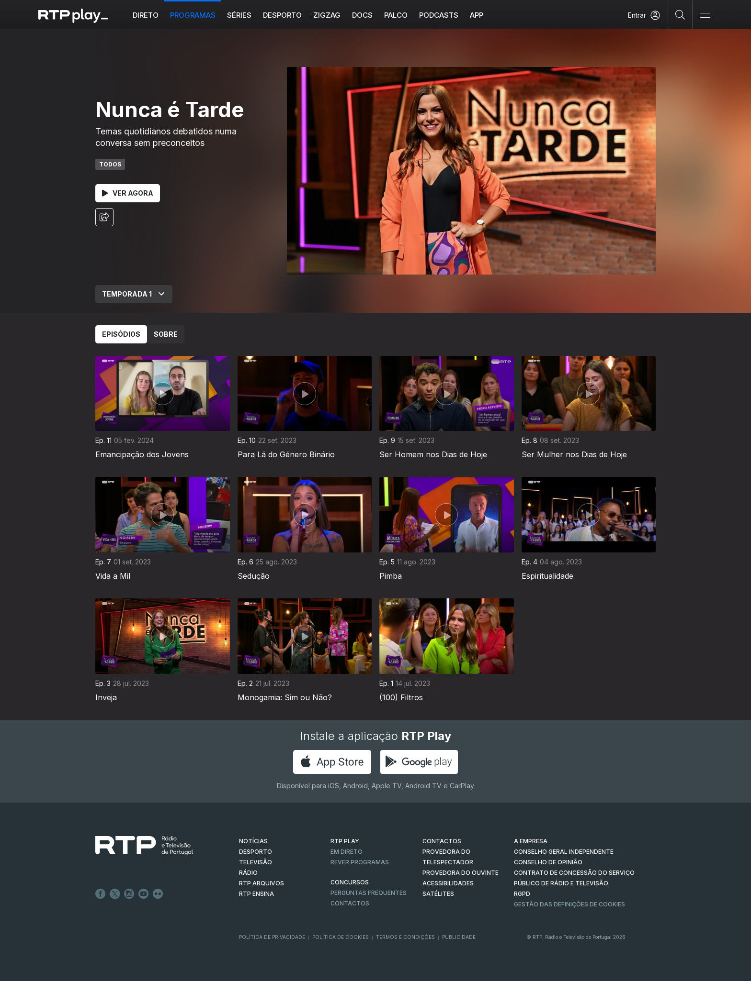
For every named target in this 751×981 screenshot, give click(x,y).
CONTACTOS (441, 841)
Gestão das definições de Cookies (569, 904)
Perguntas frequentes (368, 892)
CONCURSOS (349, 882)
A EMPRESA (530, 841)
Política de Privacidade (272, 937)
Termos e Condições (405, 937)
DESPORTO (255, 851)
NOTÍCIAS (253, 841)
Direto (146, 15)
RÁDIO (248, 872)
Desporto (282, 15)
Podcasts (438, 15)
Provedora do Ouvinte (460, 872)
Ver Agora (127, 193)
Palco (396, 15)
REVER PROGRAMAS (359, 862)
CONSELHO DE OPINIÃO (548, 862)
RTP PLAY (344, 841)
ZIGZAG (327, 15)
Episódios (121, 334)
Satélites (438, 893)
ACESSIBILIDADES (448, 883)
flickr (158, 894)
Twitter (115, 894)
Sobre (166, 334)
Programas (193, 15)
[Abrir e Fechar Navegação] (705, 15)
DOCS (362, 15)
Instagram (129, 894)
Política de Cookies (340, 937)
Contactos (349, 903)
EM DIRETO (346, 851)
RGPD (522, 893)
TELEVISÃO (255, 862)
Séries (239, 15)
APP (476, 15)
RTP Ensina (256, 893)
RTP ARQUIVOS (261, 883)
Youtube (143, 894)
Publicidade (459, 937)
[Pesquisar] (680, 14)
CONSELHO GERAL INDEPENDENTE (564, 851)
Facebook (100, 894)
